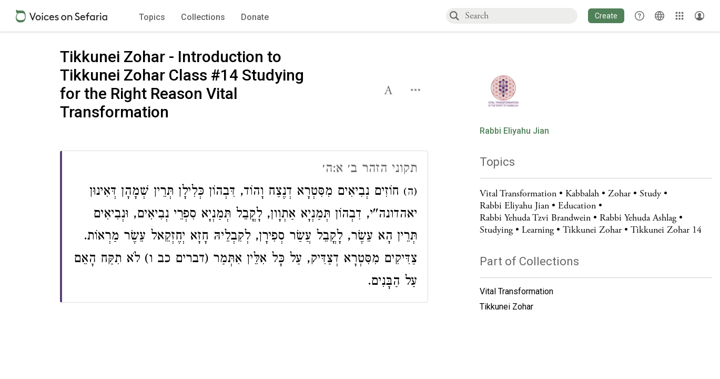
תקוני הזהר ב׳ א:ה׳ (369, 169)
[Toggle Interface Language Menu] (659, 16)
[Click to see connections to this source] (245, 227)
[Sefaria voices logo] (61, 16)
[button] (606, 15)
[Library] (679, 16)
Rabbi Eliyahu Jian (514, 131)
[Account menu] (699, 16)
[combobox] (520, 15)
